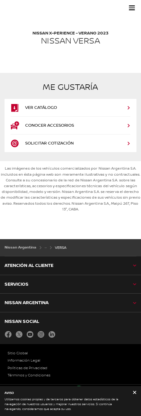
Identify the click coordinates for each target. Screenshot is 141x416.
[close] (134, 393)
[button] (132, 8)
